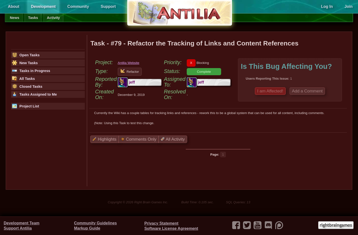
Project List (25, 106)
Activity (53, 18)
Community (78, 6)
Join (348, 6)
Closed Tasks (27, 86)
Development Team (22, 223)
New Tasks (25, 63)
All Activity (173, 139)
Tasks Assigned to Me (34, 94)
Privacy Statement (161, 223)
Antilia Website (128, 63)
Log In (327, 6)
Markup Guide (87, 228)
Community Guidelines (95, 223)
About (13, 6)
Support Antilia (18, 228)
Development (43, 6)
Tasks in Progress (31, 71)
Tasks (33, 18)
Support (108, 6)
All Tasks (23, 79)
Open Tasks (26, 55)
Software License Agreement (171, 228)
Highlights (104, 139)
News (14, 18)
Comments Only (139, 139)
